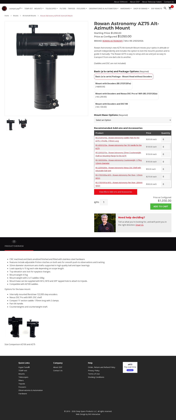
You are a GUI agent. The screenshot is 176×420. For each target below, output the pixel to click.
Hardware (126, 8)
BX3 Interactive (94, 414)
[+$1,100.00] (111, 105)
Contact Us (169, 2)
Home (7, 15)
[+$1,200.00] (126, 95)
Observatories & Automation (104, 8)
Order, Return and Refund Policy (101, 367)
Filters (63, 8)
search (165, 8)
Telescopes (52, 8)
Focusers (82, 8)
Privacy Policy (93, 370)
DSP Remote (156, 8)
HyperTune (16, 8)
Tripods (71, 8)
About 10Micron (121, 2)
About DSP (135, 2)
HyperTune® (24, 367)
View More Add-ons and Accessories (115, 191)
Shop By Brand (142, 8)
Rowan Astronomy (113, 41)
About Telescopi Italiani (152, 2)
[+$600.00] (113, 85)
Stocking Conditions (96, 377)
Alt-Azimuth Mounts (29, 15)
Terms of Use (94, 374)
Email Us (139, 225)
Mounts (39, 8)
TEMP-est (28, 8)
